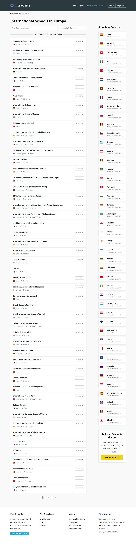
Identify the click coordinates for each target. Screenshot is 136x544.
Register (42, 525)
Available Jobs (45, 519)
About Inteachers (75, 525)
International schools (17, 14)
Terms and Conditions (77, 519)
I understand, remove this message (68, 538)
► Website (79, 41)
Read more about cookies (68, 533)
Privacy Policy (73, 522)
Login (42, 522)
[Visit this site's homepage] (20, 6)
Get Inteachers (112, 457)
